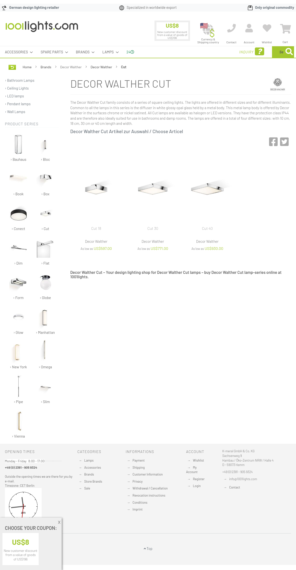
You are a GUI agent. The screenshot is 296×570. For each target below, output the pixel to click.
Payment (138, 460)
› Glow (18, 320)
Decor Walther (102, 67)
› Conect (18, 216)
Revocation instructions (148, 495)
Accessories (92, 467)
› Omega (45, 354)
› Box (45, 181)
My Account (192, 469)
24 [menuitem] (130, 52)
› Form (18, 285)
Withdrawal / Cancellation (150, 488)
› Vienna (18, 423)
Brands (46, 67)
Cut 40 (207, 228)
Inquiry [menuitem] (212, 51)
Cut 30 (152, 228)
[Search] (289, 52)
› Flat (45, 250)
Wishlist (198, 460)
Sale (87, 488)
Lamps (89, 460)
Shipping (138, 467)
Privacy (137, 481)
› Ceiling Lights (17, 88)
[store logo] (42, 29)
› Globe (45, 285)
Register (199, 479)
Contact (234, 487)
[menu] (148, 52)
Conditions (139, 502)
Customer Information (147, 474)
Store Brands (93, 481)
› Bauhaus (18, 147)
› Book (18, 181)
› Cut (45, 216)
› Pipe (18, 389)
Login (197, 486)
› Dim (18, 250)
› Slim (45, 389)
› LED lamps (14, 96)
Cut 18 (96, 228)
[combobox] (258, 52)
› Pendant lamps (18, 104)
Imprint (137, 509)
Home (27, 67)
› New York (18, 354)
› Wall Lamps (15, 111)
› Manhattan (45, 320)
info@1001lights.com (243, 479)
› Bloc (45, 147)
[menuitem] (17, 52)
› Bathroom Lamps (20, 80)
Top (148, 548)
